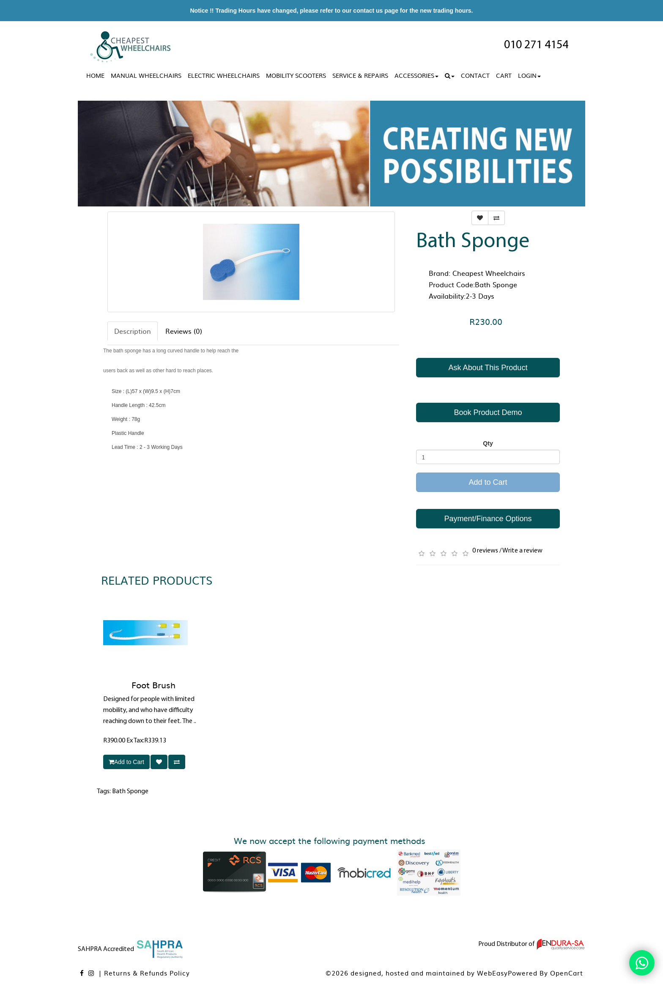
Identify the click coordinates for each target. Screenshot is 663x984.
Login (529, 75)
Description (132, 331)
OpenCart (566, 973)
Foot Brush (153, 684)
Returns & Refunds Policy (147, 973)
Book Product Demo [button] (488, 412)
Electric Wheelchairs (224, 75)
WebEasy (492, 973)
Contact (475, 75)
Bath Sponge (130, 791)
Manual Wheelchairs (146, 75)
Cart (504, 75)
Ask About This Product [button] (488, 367)
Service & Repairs (360, 75)
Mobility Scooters (296, 75)
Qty (488, 443)
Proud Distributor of (531, 944)
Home (95, 75)
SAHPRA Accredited (131, 949)
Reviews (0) (183, 331)
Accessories (416, 75)
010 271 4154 (536, 45)
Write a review (522, 550)
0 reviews (485, 550)
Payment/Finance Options (487, 518)
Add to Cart (487, 482)
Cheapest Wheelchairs (488, 273)
